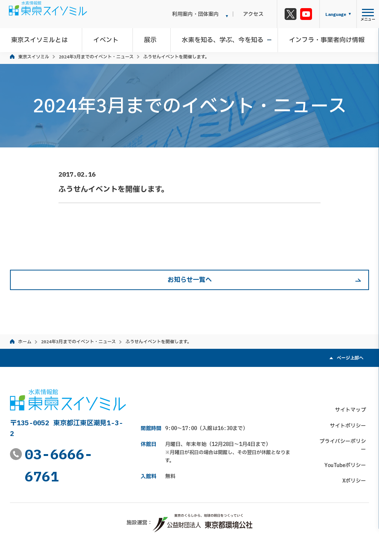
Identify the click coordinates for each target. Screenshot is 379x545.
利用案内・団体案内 (207, 14)
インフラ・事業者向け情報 (322, 38)
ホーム (24, 341)
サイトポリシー (351, 409)
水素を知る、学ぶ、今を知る (221, 38)
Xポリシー (357, 456)
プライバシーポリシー (343, 424)
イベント (110, 38)
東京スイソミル (33, 56)
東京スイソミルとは (47, 38)
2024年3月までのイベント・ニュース (96, 56)
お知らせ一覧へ (190, 280)
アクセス (259, 14)
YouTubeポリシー (348, 440)
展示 (151, 38)
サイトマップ (353, 393)
